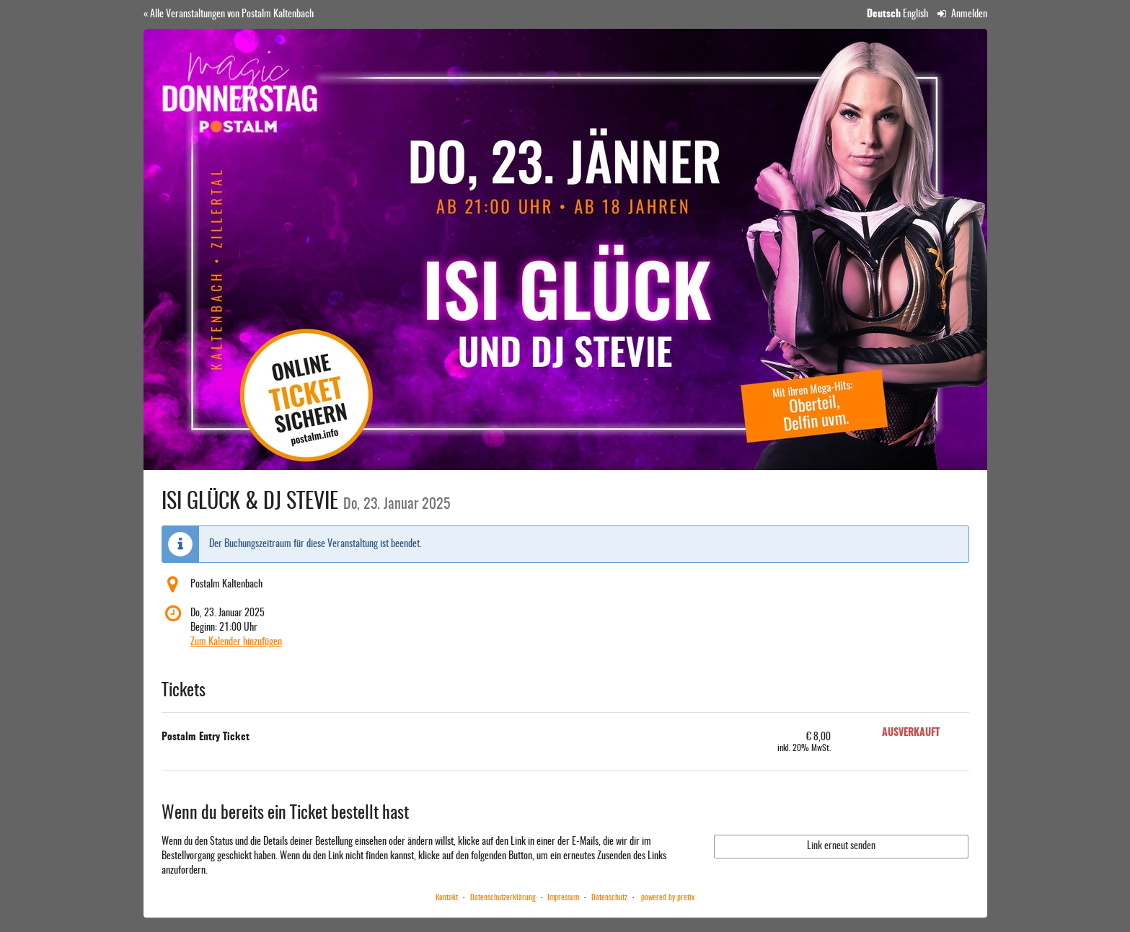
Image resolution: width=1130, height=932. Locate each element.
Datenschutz (609, 898)
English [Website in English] (915, 14)
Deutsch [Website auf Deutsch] (884, 14)
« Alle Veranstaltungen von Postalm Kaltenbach (229, 14)
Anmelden (962, 14)
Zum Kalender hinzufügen (236, 642)
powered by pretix (667, 898)
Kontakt (447, 898)
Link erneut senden (841, 846)
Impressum (563, 898)
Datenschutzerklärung (503, 898)
